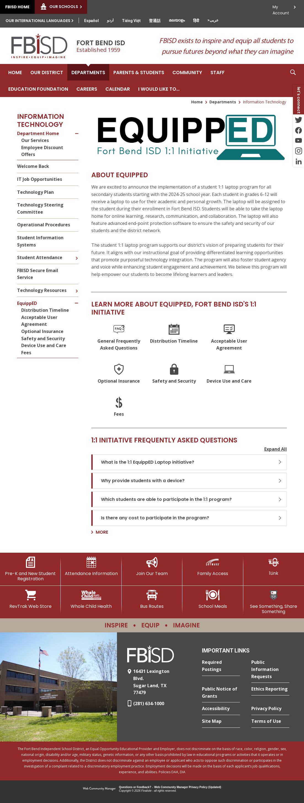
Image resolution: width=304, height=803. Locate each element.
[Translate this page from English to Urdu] (110, 20)
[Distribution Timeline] (174, 337)
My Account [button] (281, 8)
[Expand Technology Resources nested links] (76, 287)
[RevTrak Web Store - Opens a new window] (30, 599)
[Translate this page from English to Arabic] (213, 20)
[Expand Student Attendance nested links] (76, 254)
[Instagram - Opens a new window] (298, 151)
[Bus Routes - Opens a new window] (152, 599)
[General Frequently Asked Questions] (118, 337)
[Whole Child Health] (91, 599)
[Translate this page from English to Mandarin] (154, 20)
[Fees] (118, 407)
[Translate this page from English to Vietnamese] (131, 20)
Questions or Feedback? (135, 787)
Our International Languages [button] (38, 20)
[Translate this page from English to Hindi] (196, 20)
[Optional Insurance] (118, 374)
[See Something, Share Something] (273, 602)
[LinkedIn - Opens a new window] (298, 161)
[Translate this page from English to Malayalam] (177, 20)
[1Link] (273, 566)
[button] (293, 80)
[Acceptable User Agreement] (229, 337)
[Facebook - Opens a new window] (298, 130)
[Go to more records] (99, 532)
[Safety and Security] (174, 374)
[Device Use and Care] (229, 374)
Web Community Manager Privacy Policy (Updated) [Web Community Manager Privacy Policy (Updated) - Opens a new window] (187, 787)
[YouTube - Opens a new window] (298, 141)
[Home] (15, 72)
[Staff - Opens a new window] (217, 72)
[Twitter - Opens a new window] (298, 120)
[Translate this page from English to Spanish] (91, 20)
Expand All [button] (275, 449)
